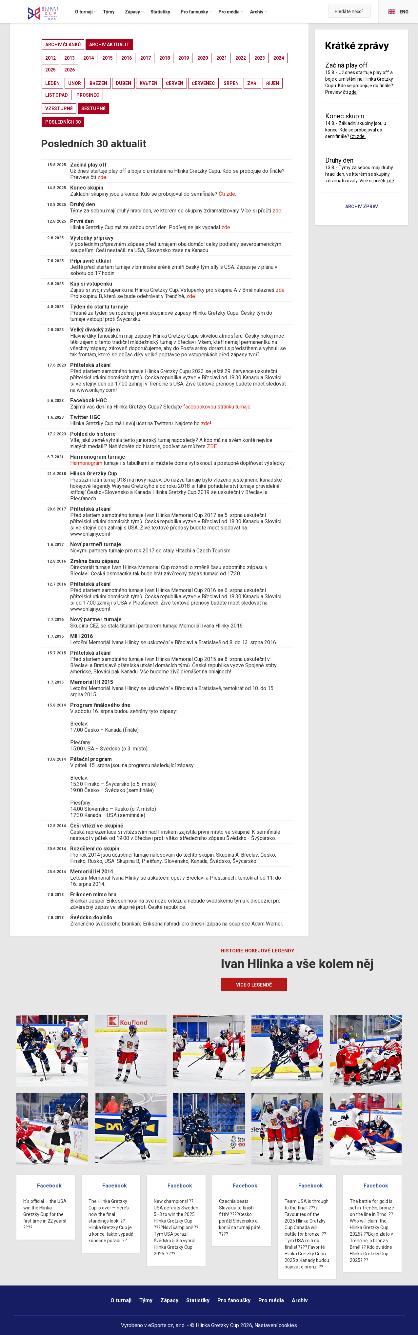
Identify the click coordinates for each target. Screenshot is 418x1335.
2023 (259, 58)
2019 (183, 58)
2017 (145, 58)
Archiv (300, 1300)
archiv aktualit (109, 44)
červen (174, 83)
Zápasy (169, 1300)
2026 (69, 69)
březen (98, 83)
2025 (50, 69)
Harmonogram (86, 463)
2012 (50, 58)
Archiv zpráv (361, 207)
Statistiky (197, 1300)
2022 (240, 58)
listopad (56, 95)
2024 (278, 58)
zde (101, 177)
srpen (231, 83)
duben (123, 83)
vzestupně (59, 108)
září (252, 83)
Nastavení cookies (275, 1325)
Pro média (271, 1300)
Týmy (145, 1300)
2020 (202, 58)
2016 (126, 58)
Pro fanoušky (233, 1300)
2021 (221, 58)
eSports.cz (160, 1325)
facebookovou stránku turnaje (216, 407)
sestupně (93, 108)
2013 (69, 58)
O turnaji (120, 1300)
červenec (203, 83)
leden (52, 83)
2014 (88, 58)
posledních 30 (63, 122)
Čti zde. (227, 194)
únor (74, 83)
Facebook (49, 1186)
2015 (107, 58)
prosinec (87, 95)
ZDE (212, 446)
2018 (164, 58)
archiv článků (63, 44)
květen (148, 83)
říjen (272, 83)
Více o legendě (254, 984)
